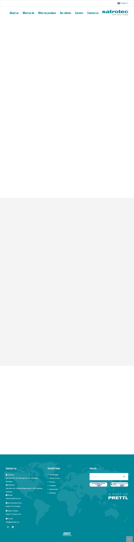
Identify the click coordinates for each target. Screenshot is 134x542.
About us (14, 13)
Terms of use (54, 478)
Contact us (93, 13)
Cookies (52, 486)
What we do (28, 13)
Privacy (52, 482)
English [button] (122, 3)
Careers (79, 13)
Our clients (65, 13)
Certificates (53, 475)
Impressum (53, 489)
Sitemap (52, 493)
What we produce (47, 13)
